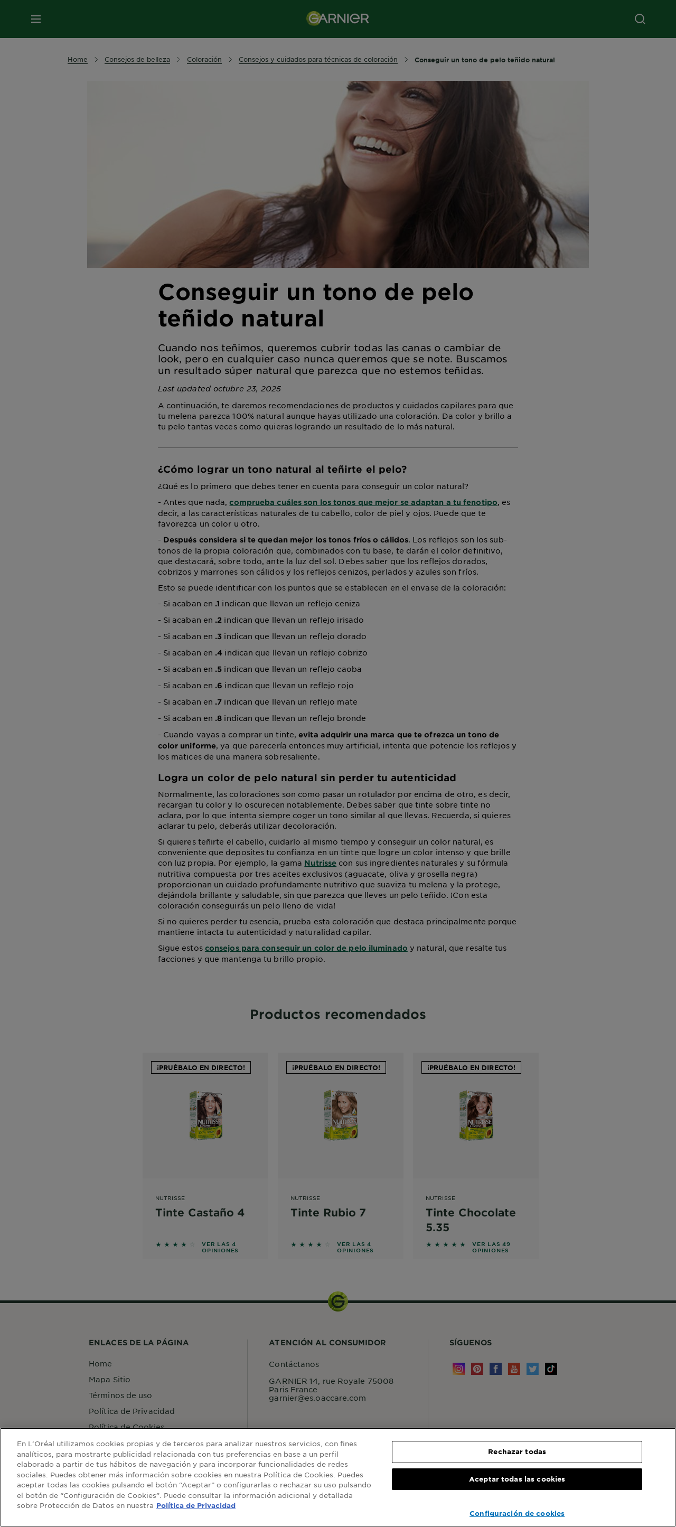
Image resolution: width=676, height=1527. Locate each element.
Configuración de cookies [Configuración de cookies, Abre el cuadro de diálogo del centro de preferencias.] (517, 1513)
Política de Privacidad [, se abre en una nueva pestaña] (196, 1505)
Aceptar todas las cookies (517, 1479)
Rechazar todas (517, 1451)
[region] (338, 1477)
